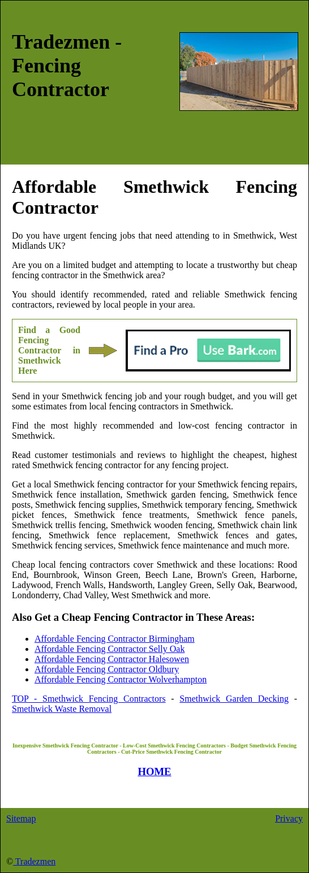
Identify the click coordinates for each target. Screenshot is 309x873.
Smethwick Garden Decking (234, 698)
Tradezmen (34, 861)
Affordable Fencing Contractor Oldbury (107, 669)
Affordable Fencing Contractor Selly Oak (109, 649)
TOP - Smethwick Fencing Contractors (89, 698)
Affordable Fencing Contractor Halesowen (112, 659)
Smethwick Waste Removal (61, 709)
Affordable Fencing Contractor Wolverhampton (121, 679)
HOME (154, 771)
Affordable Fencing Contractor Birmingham (115, 638)
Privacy (289, 818)
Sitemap (21, 818)
